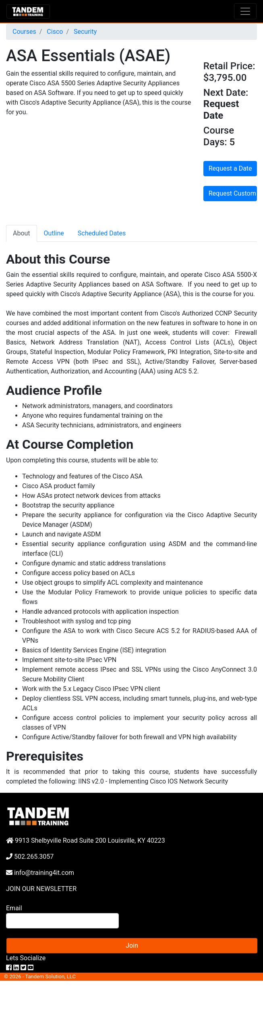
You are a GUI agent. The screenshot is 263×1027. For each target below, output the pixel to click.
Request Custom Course (233, 193)
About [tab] (21, 233)
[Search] (62, 920)
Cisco (54, 31)
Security (84, 31)
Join (132, 945)
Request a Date (230, 168)
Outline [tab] (54, 233)
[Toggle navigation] (245, 11)
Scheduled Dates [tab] (102, 233)
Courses (24, 31)
